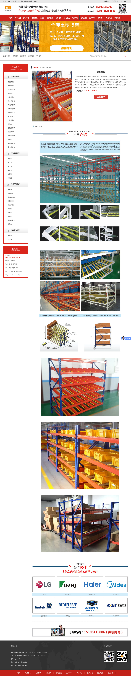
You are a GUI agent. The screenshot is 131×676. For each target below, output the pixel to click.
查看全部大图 (38, 126)
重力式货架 (11, 116)
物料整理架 (11, 135)
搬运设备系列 (15, 230)
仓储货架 (58, 18)
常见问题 (109, 18)
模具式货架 (11, 101)
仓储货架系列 (15, 76)
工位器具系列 (15, 153)
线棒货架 (11, 120)
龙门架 (10, 209)
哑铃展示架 (11, 143)
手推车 (10, 236)
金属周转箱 (11, 220)
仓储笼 (10, 189)
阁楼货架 (11, 97)
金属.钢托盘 (11, 197)
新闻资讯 (100, 18)
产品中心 (26, 18)
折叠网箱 (11, 205)
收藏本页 (106, 1)
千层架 (10, 216)
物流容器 (75, 18)
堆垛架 (10, 139)
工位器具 (67, 18)
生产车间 (92, 18)
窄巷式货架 (11, 147)
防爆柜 (10, 174)
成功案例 (84, 18)
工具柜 (10, 162)
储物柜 (10, 178)
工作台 (42, 18)
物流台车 (11, 201)
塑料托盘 (11, 193)
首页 (10, 18)
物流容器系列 (15, 184)
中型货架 (11, 86)
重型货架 (35, 18)
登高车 (10, 239)
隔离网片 (11, 132)
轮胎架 (10, 212)
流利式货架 (11, 89)
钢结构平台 (11, 112)
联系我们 (115, 1)
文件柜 (10, 170)
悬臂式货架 (11, 109)
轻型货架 (31, 56)
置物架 (10, 124)
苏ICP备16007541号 (40, 652)
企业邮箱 (123, 1)
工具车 (10, 166)
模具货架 (50, 18)
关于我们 (18, 18)
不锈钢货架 (11, 128)
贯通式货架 (11, 105)
